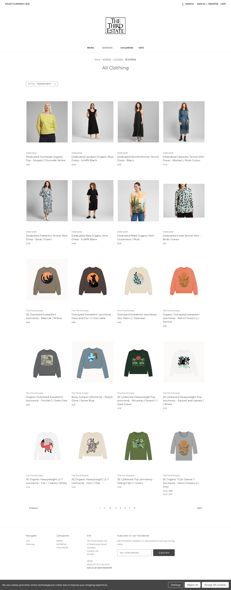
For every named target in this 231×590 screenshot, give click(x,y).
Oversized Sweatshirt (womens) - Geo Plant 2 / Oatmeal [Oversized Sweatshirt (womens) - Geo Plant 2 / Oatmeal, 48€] (137, 316)
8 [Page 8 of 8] (134, 508)
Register (213, 4)
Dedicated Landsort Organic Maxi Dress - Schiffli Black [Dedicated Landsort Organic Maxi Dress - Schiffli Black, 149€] (93, 158)
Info (141, 47)
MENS (92, 47)
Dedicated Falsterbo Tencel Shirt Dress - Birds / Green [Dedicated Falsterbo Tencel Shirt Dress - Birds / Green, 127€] (46, 237)
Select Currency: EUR (18, 4)
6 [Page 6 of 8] (125, 508)
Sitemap (30, 544)
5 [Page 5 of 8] (120, 508)
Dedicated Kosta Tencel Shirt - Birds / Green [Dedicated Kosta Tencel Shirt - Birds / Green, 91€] (182, 237)
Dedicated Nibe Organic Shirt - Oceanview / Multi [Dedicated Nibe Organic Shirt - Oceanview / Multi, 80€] (136, 237)
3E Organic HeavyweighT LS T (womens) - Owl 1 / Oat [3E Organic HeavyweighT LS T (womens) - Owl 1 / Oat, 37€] (90, 481)
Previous (32, 508)
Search (189, 4)
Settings (176, 585)
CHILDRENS (126, 47)
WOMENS (109, 47)
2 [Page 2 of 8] (104, 508)
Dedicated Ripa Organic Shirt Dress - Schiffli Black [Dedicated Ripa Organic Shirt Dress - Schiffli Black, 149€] (90, 237)
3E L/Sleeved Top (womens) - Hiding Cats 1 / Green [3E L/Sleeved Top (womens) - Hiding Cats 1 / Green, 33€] (135, 481)
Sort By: (31, 84)
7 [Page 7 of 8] (129, 508)
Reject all (192, 585)
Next (201, 508)
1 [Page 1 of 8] (100, 508)
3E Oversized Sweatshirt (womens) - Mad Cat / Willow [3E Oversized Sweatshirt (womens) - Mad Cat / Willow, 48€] (44, 316)
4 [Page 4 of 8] (115, 508)
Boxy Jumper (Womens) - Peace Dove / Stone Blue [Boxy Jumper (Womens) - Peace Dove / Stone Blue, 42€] (92, 398)
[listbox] (47, 83)
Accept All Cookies (215, 585)
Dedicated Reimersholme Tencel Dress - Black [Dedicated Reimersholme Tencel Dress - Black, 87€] (138, 158)
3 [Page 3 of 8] (110, 508)
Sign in (201, 4)
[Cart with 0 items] (223, 4)
